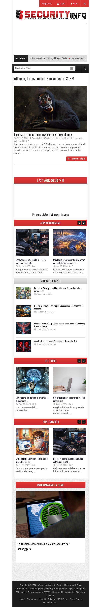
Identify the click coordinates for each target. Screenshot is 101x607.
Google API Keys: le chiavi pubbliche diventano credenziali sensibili (58, 307)
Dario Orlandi (38, 138)
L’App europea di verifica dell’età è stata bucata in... (32, 460)
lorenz (31, 78)
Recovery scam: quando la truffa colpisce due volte (31, 261)
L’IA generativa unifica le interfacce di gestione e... (32, 399)
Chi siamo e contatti (36, 599)
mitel (41, 78)
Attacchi (49, 138)
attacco (19, 78)
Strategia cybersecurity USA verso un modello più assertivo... (69, 261)
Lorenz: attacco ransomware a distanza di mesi (43, 134)
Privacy (51, 599)
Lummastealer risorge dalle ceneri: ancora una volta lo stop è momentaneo (59, 325)
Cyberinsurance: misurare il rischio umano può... (69, 399)
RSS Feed (62, 599)
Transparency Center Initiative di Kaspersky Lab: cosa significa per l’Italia (36, 58)
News (66, 138)
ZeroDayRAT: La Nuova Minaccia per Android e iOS (55, 341)
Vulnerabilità (19, 141)
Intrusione (59, 138)
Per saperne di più (76, 159)
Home (22, 599)
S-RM (70, 78)
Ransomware (55, 78)
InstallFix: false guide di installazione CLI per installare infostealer (57, 289)
